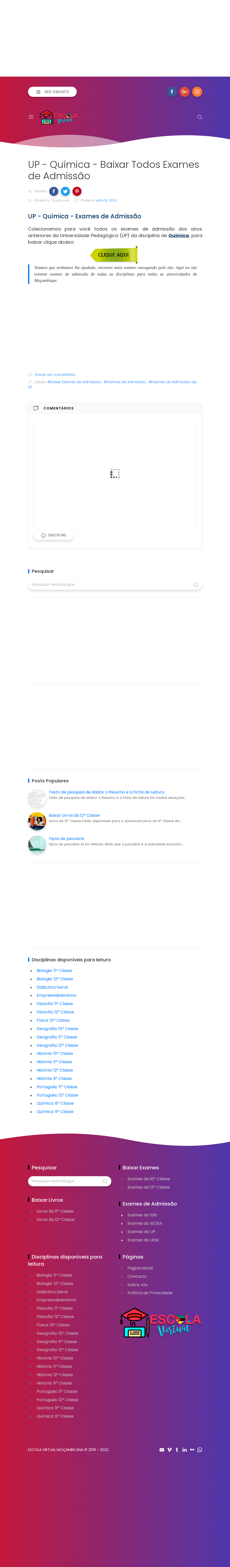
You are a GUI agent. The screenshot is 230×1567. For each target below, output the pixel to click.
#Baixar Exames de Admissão (74, 381)
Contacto (137, 1276)
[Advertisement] (115, 41)
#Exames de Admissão (125, 381)
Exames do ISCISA (144, 1223)
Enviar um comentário (54, 374)
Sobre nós (137, 1285)
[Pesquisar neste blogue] (115, 585)
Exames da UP (141, 1232)
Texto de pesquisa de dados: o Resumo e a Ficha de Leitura (106, 792)
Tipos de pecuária (66, 839)
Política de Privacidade (150, 1293)
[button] (53, 191)
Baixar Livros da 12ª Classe (74, 815)
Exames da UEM (143, 1240)
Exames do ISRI (142, 1215)
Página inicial (140, 1268)
